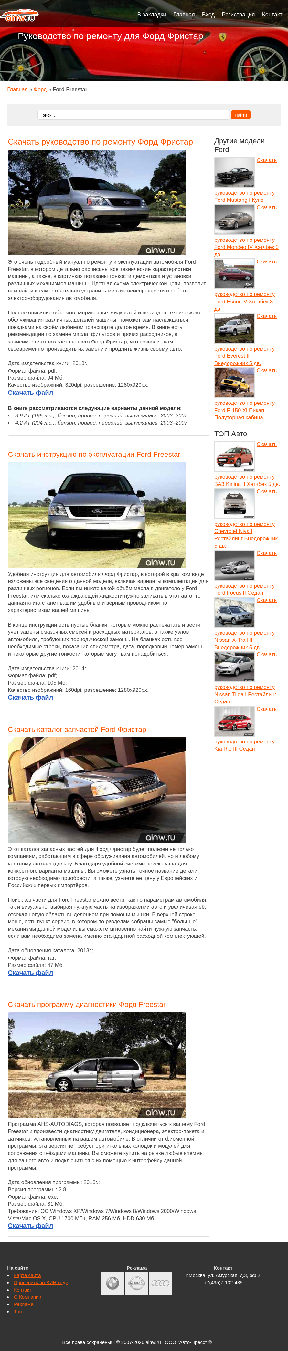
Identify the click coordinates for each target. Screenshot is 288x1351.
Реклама (23, 1304)
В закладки (151, 14)
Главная (184, 14)
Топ (18, 1311)
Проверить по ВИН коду (41, 1282)
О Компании (27, 1297)
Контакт (272, 14)
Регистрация (238, 14)
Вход (208, 14)
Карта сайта (27, 1275)
